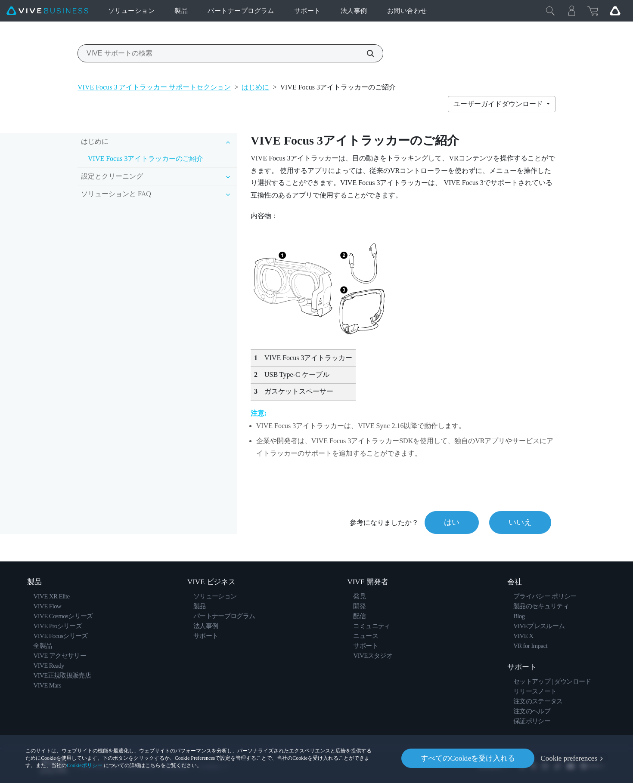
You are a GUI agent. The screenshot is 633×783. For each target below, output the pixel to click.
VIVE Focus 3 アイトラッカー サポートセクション (154, 87)
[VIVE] (47, 10)
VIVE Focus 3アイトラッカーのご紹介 (145, 158)
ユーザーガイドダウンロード (499, 104)
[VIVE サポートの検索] (365, 53)
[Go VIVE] (615, 11)
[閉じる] (550, 11)
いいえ (520, 522)
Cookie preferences (568, 758)
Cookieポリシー (84, 765)
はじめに (255, 87)
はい (451, 522)
